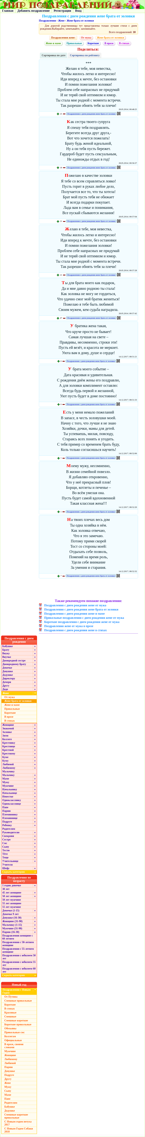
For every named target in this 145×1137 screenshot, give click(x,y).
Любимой (8, 764)
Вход (78, 10)
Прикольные (74, 43)
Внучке (6, 657)
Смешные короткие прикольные (16, 1116)
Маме (5, 778)
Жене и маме (53, 43)
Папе (5, 807)
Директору (8, 678)
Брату (5, 649)
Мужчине (8, 785)
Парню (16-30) (10, 932)
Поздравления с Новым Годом (16, 991)
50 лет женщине (11, 896)
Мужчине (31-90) (12, 928)
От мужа (86, 37)
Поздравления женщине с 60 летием (17, 937)
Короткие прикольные (17, 1024)
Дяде (5, 689)
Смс (4, 843)
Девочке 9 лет (10, 914)
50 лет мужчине (11, 899)
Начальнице (9, 793)
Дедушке (7, 674)
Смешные (10, 1016)
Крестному (8, 753)
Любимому (8, 767)
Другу (5, 685)
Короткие (93, 43)
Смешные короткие (16, 1020)
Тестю (6, 850)
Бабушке (7, 646)
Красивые (10, 1012)
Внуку (6, 653)
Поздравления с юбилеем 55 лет (19, 963)
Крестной (8, 750)
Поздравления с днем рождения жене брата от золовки (91, 114)
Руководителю (10, 832)
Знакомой (8, 728)
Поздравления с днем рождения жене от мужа (75, 605)
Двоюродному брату (14, 664)
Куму (5, 760)
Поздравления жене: (63, 37)
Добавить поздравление (33, 10)
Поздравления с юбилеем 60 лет (19, 970)
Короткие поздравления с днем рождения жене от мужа (81, 621)
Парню (6, 811)
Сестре (6, 839)
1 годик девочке (11, 885)
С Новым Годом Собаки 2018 (18, 1130)
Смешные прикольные (18, 1000)
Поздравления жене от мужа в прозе (68, 626)
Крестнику (8, 742)
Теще (5, 857)
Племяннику (10, 814)
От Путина (10, 996)
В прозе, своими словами (13, 1046)
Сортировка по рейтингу (84, 55)
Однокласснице (11, 803)
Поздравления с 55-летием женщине (18, 950)
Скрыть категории (19, 872)
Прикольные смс (14, 1032)
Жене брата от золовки (80, 20)
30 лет (5, 889)
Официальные (13, 1040)
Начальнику (9, 789)
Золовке (7, 732)
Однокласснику (11, 800)
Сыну (5, 846)
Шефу (5, 868)
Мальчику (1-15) (12, 924)
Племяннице (10, 818)
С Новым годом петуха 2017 (18, 1123)
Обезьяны (10, 1028)
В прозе (108, 43)
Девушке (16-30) (11, 917)
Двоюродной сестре (13, 660)
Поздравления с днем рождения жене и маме (74, 613)
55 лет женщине (11, 903)
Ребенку (7, 825)
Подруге (7, 821)
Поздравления (47, 20)
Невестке (7, 796)
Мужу (5, 782)
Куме (5, 757)
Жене (61, 20)
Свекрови (8, 836)
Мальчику (8, 771)
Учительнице (10, 861)
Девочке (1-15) (10, 910)
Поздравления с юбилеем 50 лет (19, 957)
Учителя (7, 864)
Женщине (8, 724)
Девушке (7, 671)
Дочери (6, 682)
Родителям (8, 828)
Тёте (5, 854)
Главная (7, 10)
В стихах (124, 43)
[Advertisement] (88, 589)
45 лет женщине (11, 892)
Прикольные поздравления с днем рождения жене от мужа (84, 617)
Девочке (7, 667)
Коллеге (7, 739)
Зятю (5, 735)
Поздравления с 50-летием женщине (18, 944)
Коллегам (10, 1036)
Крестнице (8, 746)
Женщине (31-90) (12, 921)
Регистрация (62, 10)
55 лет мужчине (11, 907)
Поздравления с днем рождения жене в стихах (75, 630)
